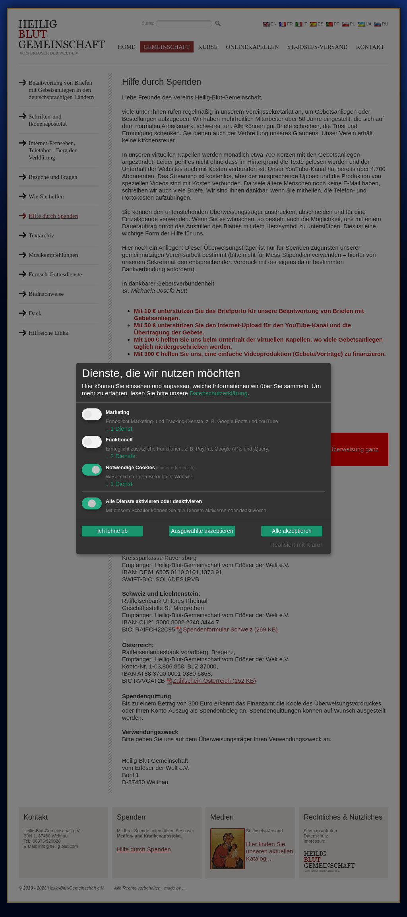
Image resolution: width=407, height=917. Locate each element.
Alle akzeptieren (292, 531)
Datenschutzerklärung (219, 393)
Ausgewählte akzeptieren (202, 531)
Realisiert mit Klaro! (296, 544)
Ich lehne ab (112, 531)
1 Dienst (119, 428)
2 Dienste (121, 456)
